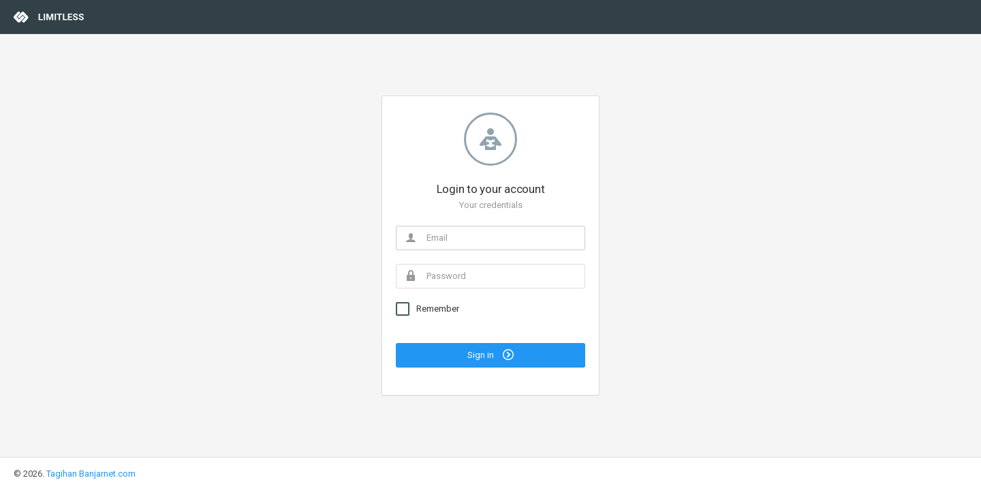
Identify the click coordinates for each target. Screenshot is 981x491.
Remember (437, 309)
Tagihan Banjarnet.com (91, 473)
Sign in (490, 354)
